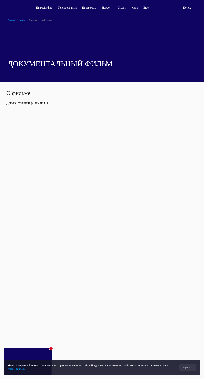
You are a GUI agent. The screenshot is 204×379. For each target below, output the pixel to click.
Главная (11, 20)
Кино (136, 7)
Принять (188, 367)
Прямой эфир (45, 7)
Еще (149, 7)
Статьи (123, 7)
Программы (91, 7)
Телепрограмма (68, 7)
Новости (108, 7)
